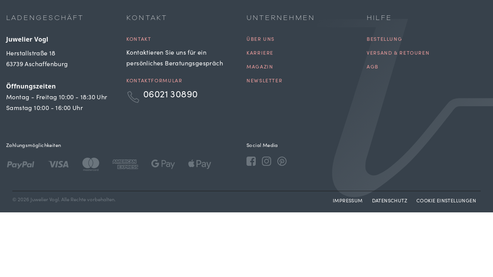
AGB (373, 67)
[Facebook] (251, 161)
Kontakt (138, 39)
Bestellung (384, 39)
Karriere (259, 53)
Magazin (259, 67)
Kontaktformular (154, 81)
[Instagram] (266, 161)
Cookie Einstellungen (446, 201)
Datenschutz (389, 201)
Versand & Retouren (398, 53)
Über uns (260, 39)
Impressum (348, 201)
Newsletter (264, 81)
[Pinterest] (282, 161)
